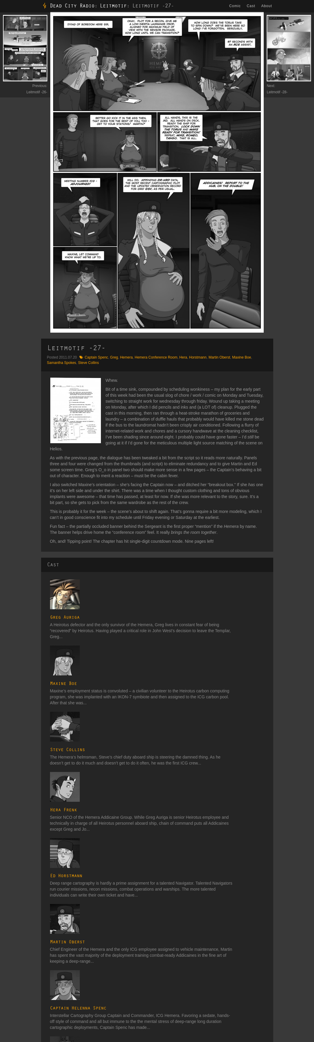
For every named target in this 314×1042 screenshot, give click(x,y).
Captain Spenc (96, 357)
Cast (252, 6)
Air (128, 953)
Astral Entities (198, 967)
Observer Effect (16, 928)
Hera (183, 357)
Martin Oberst (219, 357)
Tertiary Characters (203, 942)
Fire (129, 960)
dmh (35, 1036)
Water (131, 946)
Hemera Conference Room (156, 357)
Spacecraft (257, 985)
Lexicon (255, 956)
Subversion (74, 1004)
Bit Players (196, 949)
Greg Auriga (95, 582)
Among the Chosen (37, 909)
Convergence (76, 946)
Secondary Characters (205, 935)
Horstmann (198, 357)
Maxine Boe (241, 357)
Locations (256, 964)
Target (9, 967)
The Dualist (80, 920)
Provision (11, 960)
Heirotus (194, 982)
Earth (130, 939)
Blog (8, 1021)
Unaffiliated (196, 1003)
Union (192, 1010)
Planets (254, 978)
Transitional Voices (151, 920)
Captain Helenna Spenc (109, 772)
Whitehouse (13, 939)
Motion (70, 982)
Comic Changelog (42, 1021)
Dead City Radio (72, 6)
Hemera (126, 357)
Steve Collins (88, 363)
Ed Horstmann (97, 709)
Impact (70, 997)
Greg (114, 357)
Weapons (256, 992)
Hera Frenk (94, 677)
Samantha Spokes (61, 363)
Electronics (257, 942)
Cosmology (257, 935)
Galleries (256, 1003)
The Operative (15, 946)
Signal (70, 939)
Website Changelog (74, 1021)
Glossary (259, 920)
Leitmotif (113, 6)
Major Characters (201, 928)
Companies (258, 928)
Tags (252, 1010)
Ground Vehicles (262, 949)
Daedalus (195, 975)
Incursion (72, 928)
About (267, 6)
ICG (191, 989)
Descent (72, 989)
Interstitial (134, 928)
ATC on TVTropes (110, 1021)
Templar (194, 996)
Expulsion (73, 971)
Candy (20, 1021)
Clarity (70, 960)
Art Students (197, 960)
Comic (236, 6)
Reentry (71, 953)
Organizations (260, 971)
